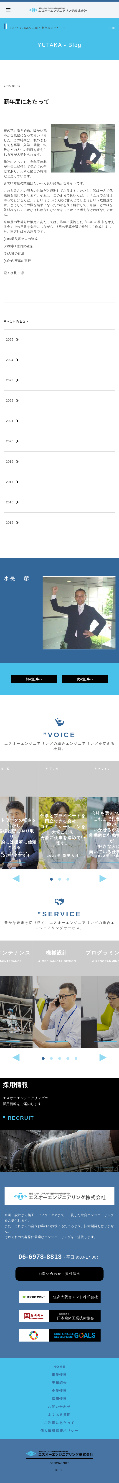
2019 (9, 461)
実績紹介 (59, 1383)
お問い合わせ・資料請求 (60, 1274)
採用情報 (59, 1399)
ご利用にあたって (59, 1423)
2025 (9, 339)
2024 (9, 360)
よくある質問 (59, 1415)
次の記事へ (85, 679)
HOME (59, 1367)
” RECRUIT (18, 1118)
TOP (13, 27)
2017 (9, 482)
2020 (9, 441)
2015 (9, 522)
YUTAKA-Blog (30, 27)
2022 (9, 400)
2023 (9, 380)
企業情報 (59, 1391)
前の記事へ (34, 679)
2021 (9, 421)
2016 (9, 502)
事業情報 (59, 1375)
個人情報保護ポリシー (60, 1431)
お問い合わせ (59, 1407)
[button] (51, 879)
